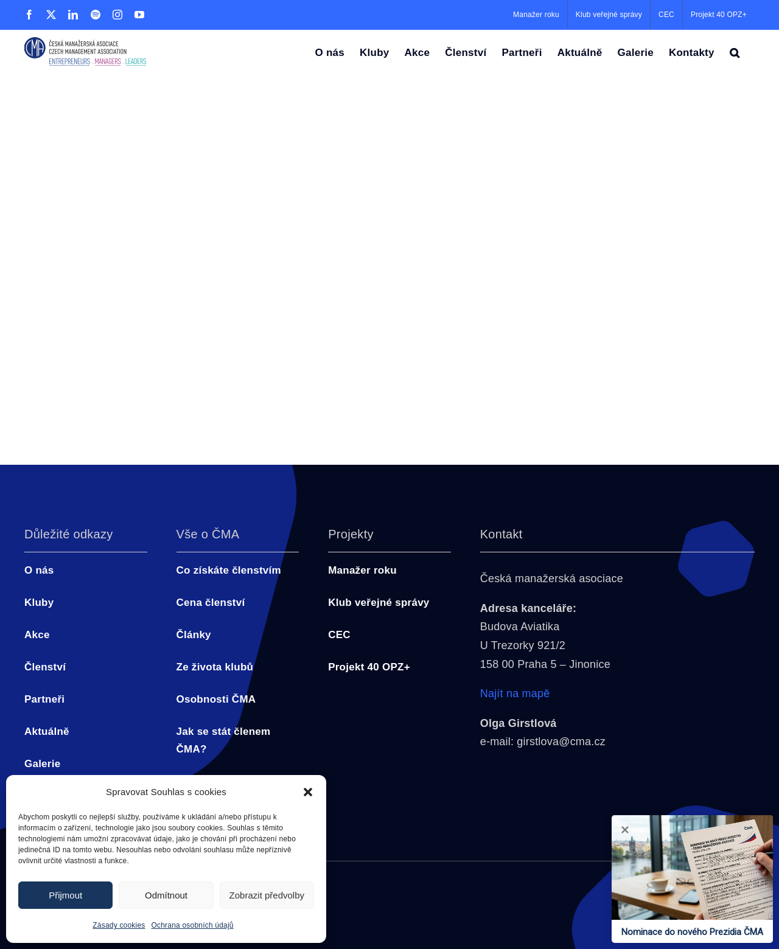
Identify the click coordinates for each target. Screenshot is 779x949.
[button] (308, 792)
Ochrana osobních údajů (193, 925)
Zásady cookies (119, 925)
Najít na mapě (515, 693)
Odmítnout (166, 895)
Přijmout (65, 895)
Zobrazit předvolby (266, 895)
